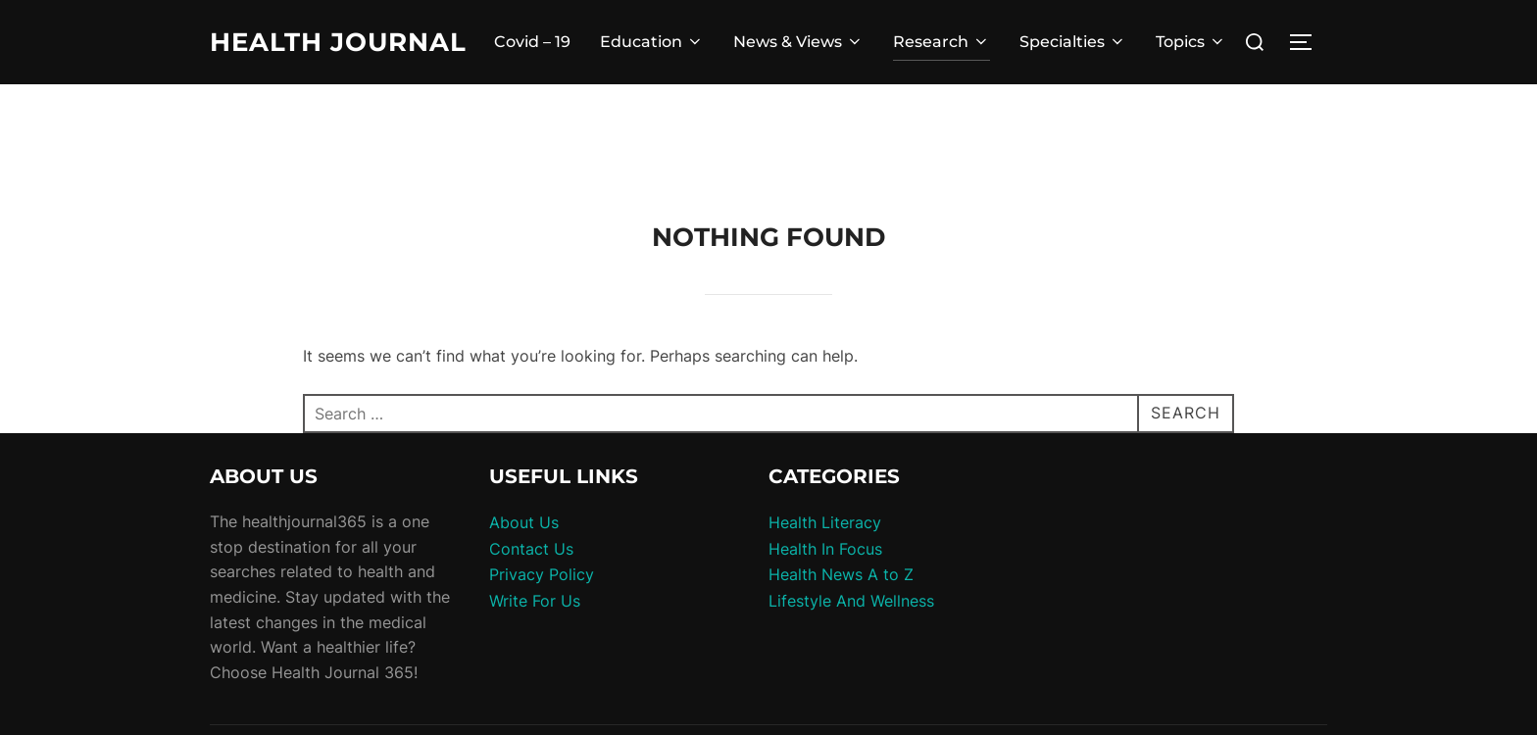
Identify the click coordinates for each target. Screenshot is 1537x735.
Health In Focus (825, 549)
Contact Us (531, 549)
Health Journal (338, 42)
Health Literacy (824, 522)
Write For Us (534, 601)
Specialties (1072, 41)
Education (652, 41)
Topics (1191, 41)
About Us (524, 522)
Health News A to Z (841, 574)
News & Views (798, 41)
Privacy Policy (541, 574)
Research (941, 41)
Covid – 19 (532, 41)
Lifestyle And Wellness (851, 601)
